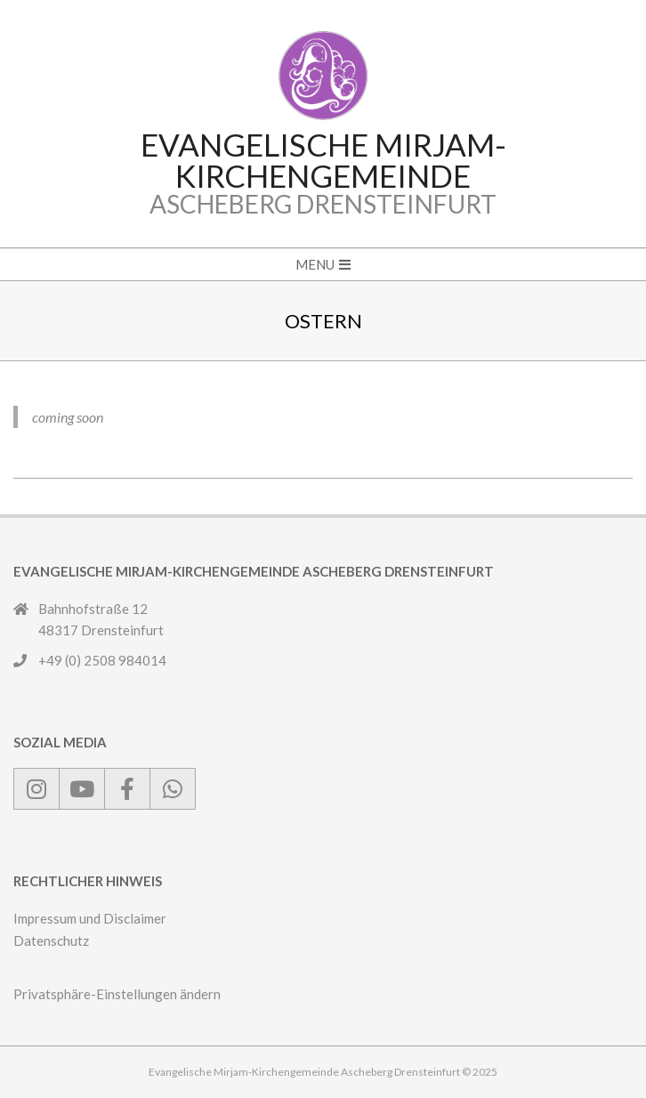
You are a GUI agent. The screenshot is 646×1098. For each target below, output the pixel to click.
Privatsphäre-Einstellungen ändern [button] (117, 994)
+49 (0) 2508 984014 (102, 660)
